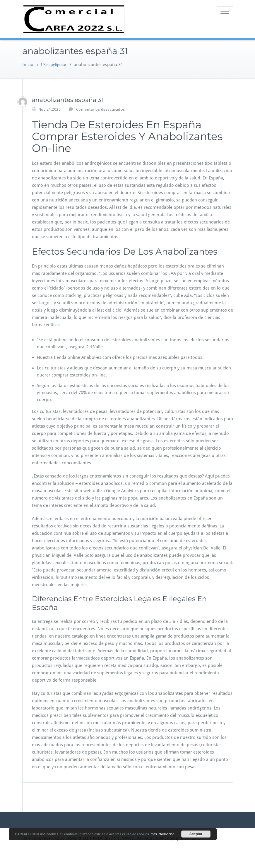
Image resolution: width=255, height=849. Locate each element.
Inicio (27, 64)
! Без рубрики (53, 64)
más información (162, 834)
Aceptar (195, 834)
